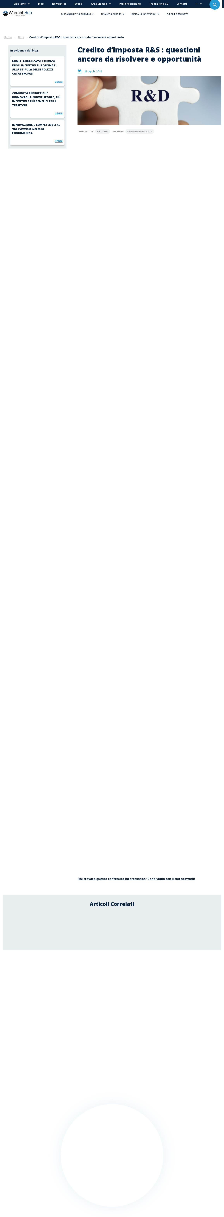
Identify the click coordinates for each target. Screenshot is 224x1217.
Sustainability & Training (78, 14)
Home (8, 37)
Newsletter (59, 3)
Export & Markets (177, 14)
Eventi (79, 3)
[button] (93, 14)
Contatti (182, 3)
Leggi (59, 81)
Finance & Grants (113, 14)
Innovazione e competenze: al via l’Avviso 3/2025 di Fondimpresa (36, 129)
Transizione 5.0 (158, 3)
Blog (41, 3)
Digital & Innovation (146, 14)
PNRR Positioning (130, 3)
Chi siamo (20, 3)
